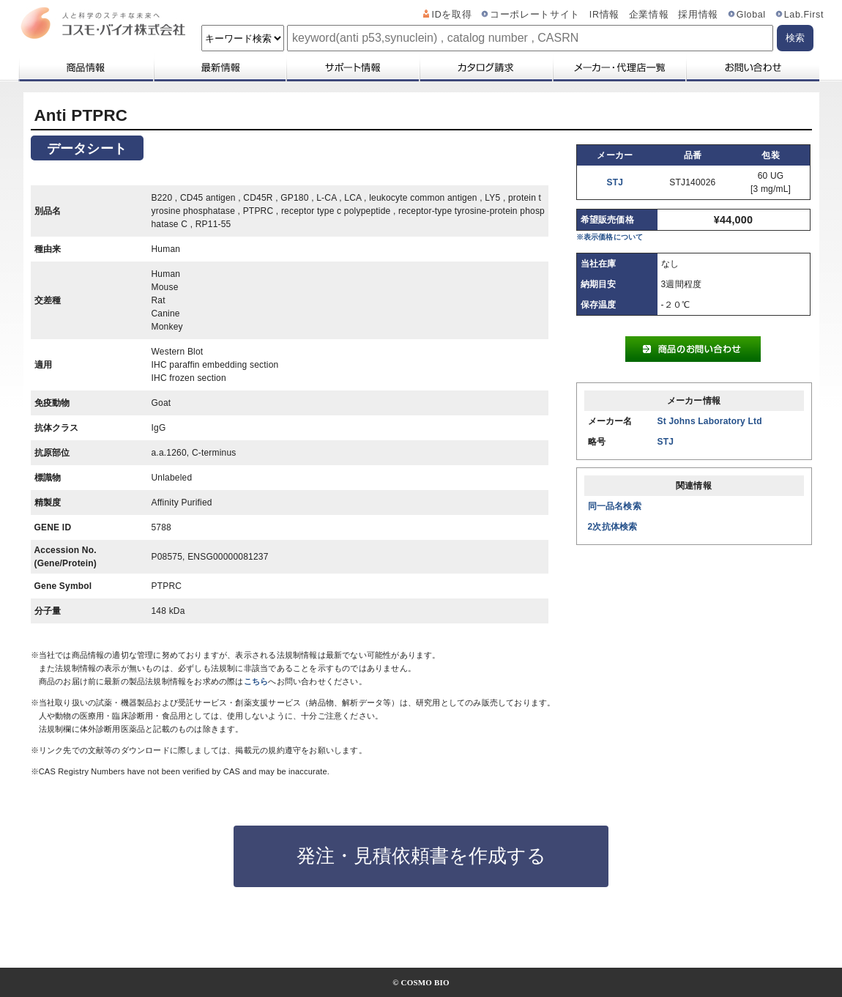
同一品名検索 (614, 506)
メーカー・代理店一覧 (618, 67)
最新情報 (219, 67)
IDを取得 (452, 15)
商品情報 (85, 67)
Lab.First (804, 15)
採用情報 (698, 15)
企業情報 (649, 15)
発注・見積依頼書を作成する (421, 856)
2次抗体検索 (613, 527)
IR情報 (604, 15)
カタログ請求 (485, 67)
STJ (615, 182)
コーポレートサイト (535, 15)
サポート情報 (352, 67)
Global (751, 15)
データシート (87, 148)
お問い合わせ (752, 67)
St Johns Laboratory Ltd (709, 421)
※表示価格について (610, 237)
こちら (256, 681)
